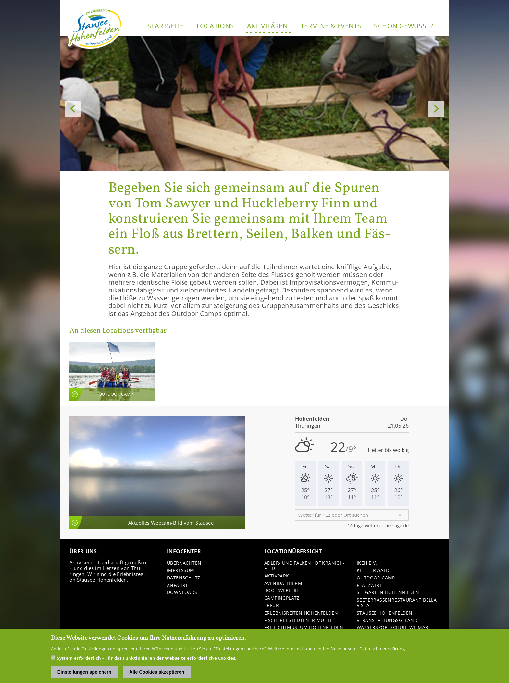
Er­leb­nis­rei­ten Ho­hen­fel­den (301, 613)
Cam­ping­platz (282, 598)
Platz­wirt (369, 585)
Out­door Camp (376, 578)
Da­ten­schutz (183, 578)
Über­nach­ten (184, 563)
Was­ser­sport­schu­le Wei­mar (392, 627)
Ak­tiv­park (276, 576)
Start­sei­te (165, 25)
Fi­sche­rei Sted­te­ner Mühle (298, 620)
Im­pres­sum (180, 570)
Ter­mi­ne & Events (331, 25)
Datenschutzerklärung (382, 649)
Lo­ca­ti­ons (215, 25)
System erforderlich (79, 658)
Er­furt (272, 605)
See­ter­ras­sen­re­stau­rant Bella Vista (397, 602)
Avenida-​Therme (284, 583)
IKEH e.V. (367, 563)
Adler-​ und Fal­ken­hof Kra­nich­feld (304, 565)
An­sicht (112, 371)
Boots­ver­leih (281, 590)
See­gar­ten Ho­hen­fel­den (388, 592)
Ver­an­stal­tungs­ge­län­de (388, 620)
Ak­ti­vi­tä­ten (267, 25)
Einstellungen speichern (84, 672)
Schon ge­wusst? (403, 25)
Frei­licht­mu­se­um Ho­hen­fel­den (303, 627)
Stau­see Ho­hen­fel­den (385, 613)
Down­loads (182, 592)
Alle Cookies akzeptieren (156, 672)
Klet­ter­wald (373, 570)
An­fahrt (177, 585)
